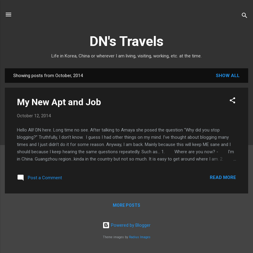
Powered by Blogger (126, 225)
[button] (232, 101)
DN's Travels (126, 41)
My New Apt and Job (59, 102)
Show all (228, 75)
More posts (126, 205)
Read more (223, 177)
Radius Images (140, 237)
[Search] (244, 16)
